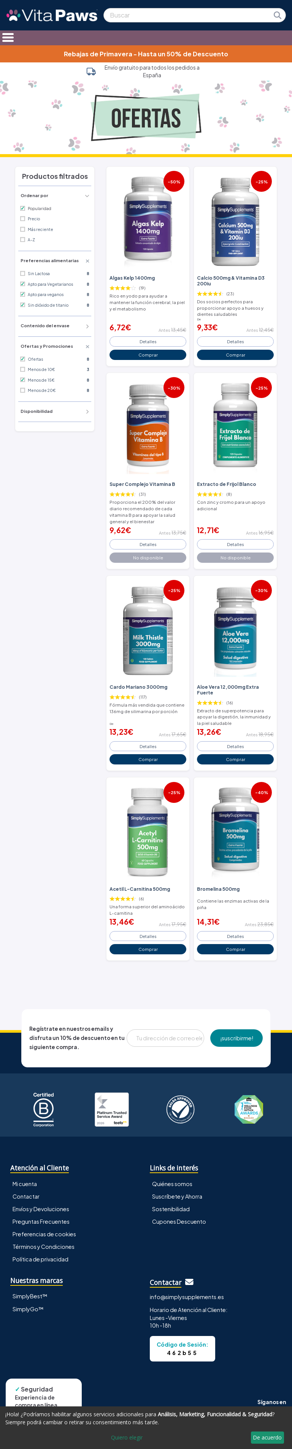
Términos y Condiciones (44, 1246)
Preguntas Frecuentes (41, 1221)
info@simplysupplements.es (187, 1296)
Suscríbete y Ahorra (177, 1196)
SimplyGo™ (28, 1309)
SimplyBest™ (30, 1296)
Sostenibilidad (171, 1208)
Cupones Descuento (179, 1221)
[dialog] (146, 1427)
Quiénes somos (172, 1183)
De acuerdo (267, 1437)
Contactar (26, 1196)
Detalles (148, 341)
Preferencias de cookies (44, 1234)
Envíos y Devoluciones (41, 1208)
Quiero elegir (127, 1437)
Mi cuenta (25, 1183)
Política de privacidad (40, 1259)
